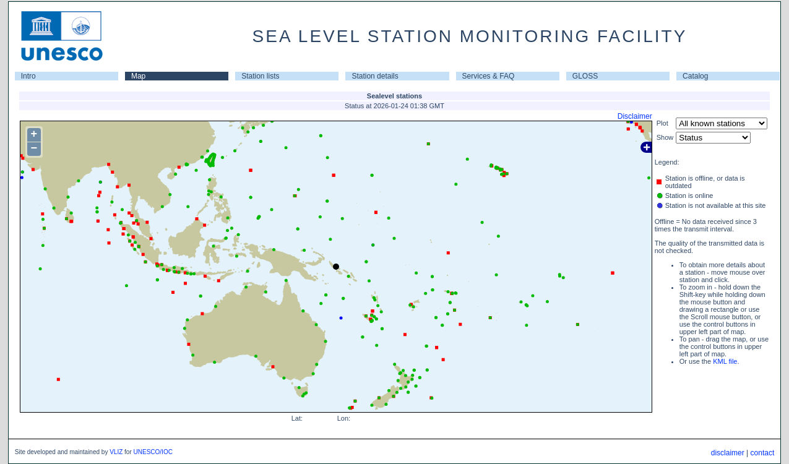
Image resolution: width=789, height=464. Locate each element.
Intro (28, 76)
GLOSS (585, 76)
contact (763, 453)
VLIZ (116, 452)
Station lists (260, 76)
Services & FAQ (488, 76)
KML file (725, 361)
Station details (374, 76)
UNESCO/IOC (153, 452)
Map (138, 76)
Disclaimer (635, 116)
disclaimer (727, 453)
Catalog (695, 76)
